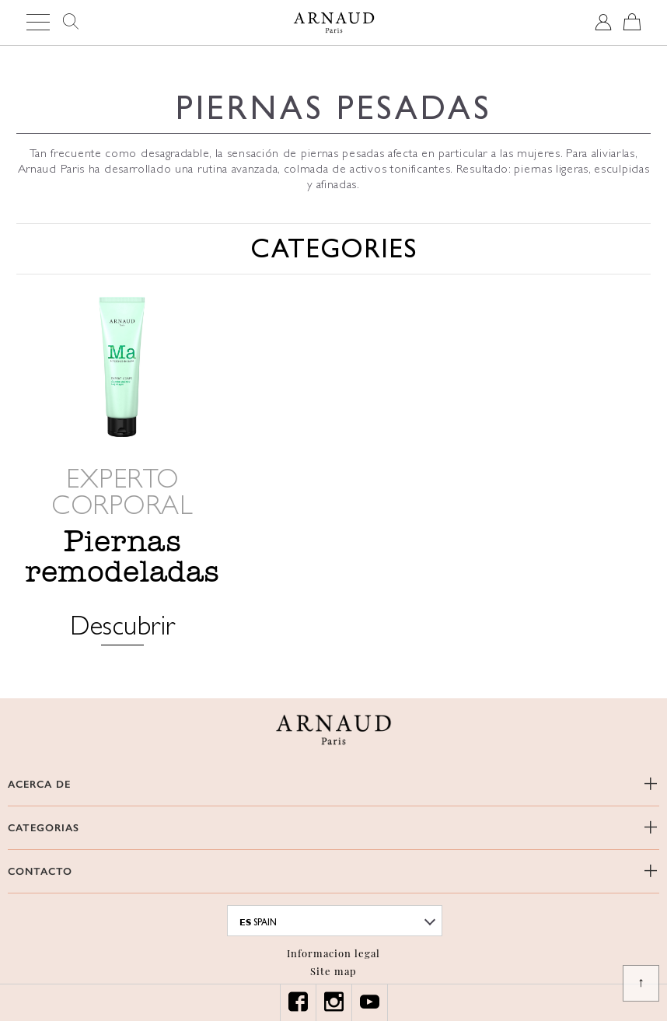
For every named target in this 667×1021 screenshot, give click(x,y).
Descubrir (122, 627)
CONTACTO (40, 871)
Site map (333, 971)
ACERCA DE (39, 784)
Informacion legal (333, 953)
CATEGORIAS (43, 828)
